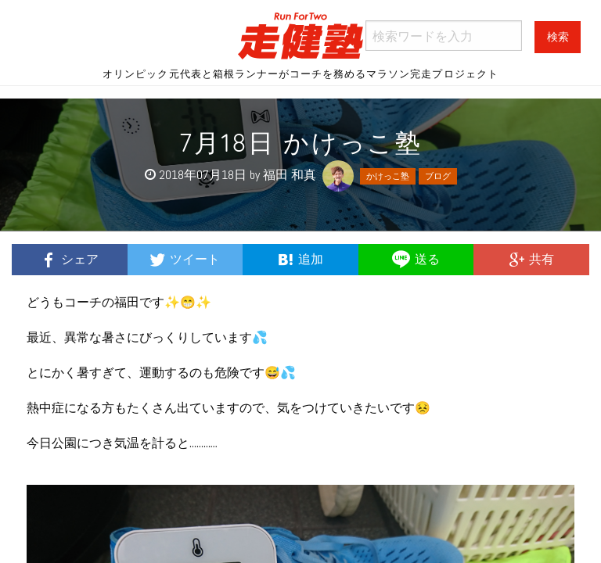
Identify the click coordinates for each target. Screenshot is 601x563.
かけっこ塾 (387, 175)
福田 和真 (289, 175)
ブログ (438, 175)
